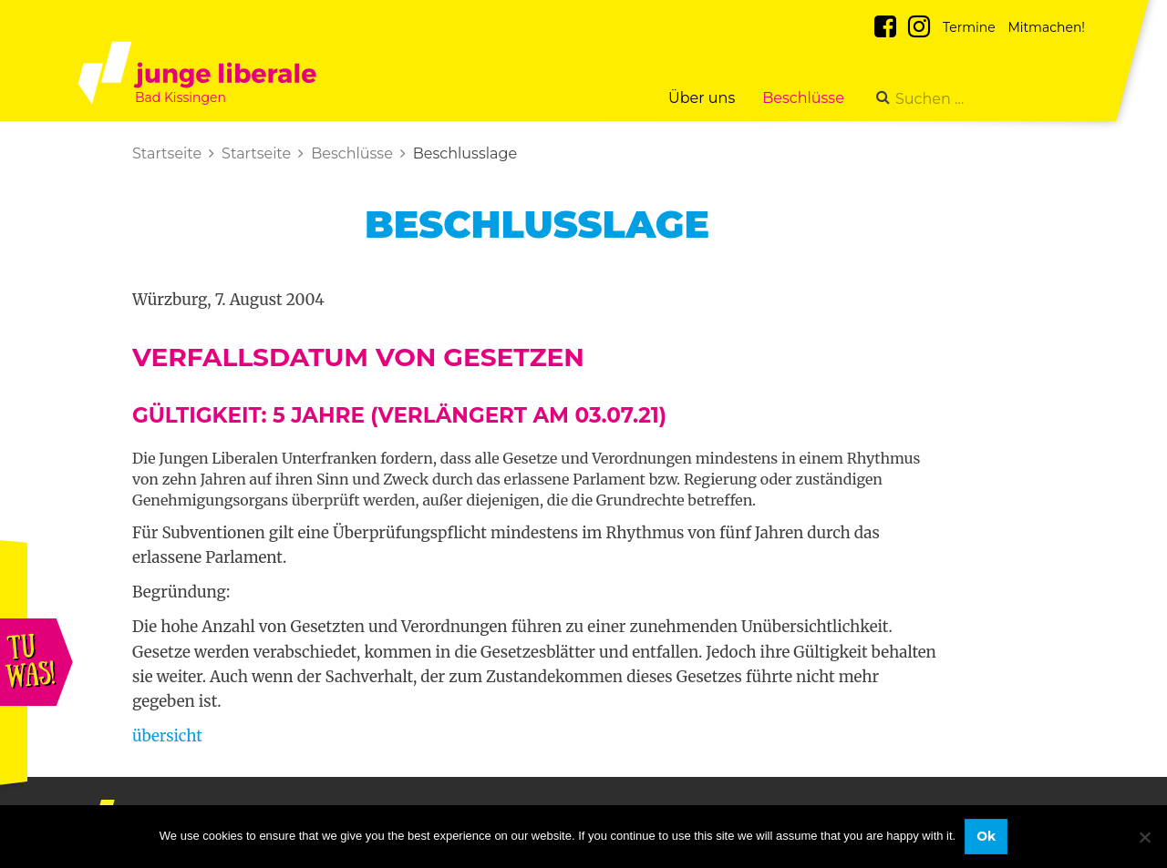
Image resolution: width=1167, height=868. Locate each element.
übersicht (167, 736)
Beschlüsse (803, 98)
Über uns (701, 98)
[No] (1144, 837)
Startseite (166, 153)
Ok (986, 836)
